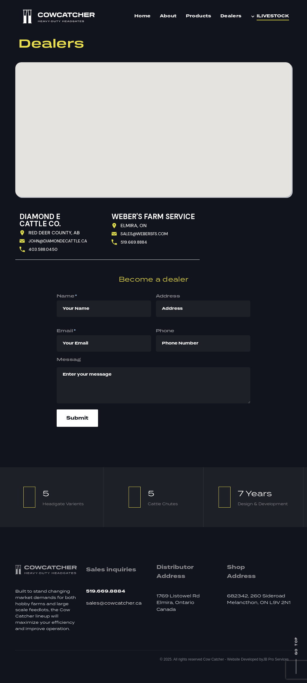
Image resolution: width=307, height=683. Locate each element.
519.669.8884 (134, 242)
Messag (69, 359)
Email (66, 331)
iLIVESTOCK (273, 16)
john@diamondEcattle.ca (57, 241)
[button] (271, 16)
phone (165, 330)
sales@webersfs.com (144, 233)
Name (67, 296)
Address (168, 295)
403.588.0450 (43, 249)
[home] (59, 17)
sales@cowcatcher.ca (114, 603)
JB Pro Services (275, 659)
